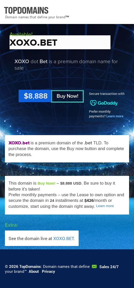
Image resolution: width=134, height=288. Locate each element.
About (34, 271)
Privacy (48, 271)
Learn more (114, 116)
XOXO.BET (63, 238)
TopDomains (30, 266)
